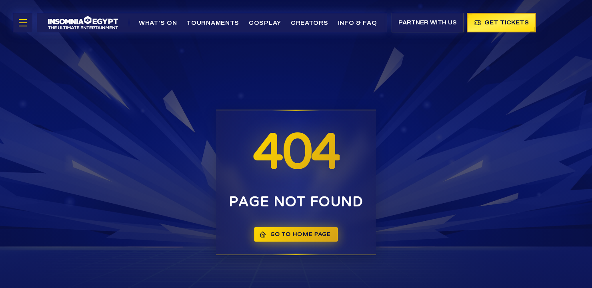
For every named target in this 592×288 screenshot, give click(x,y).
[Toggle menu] (23, 23)
